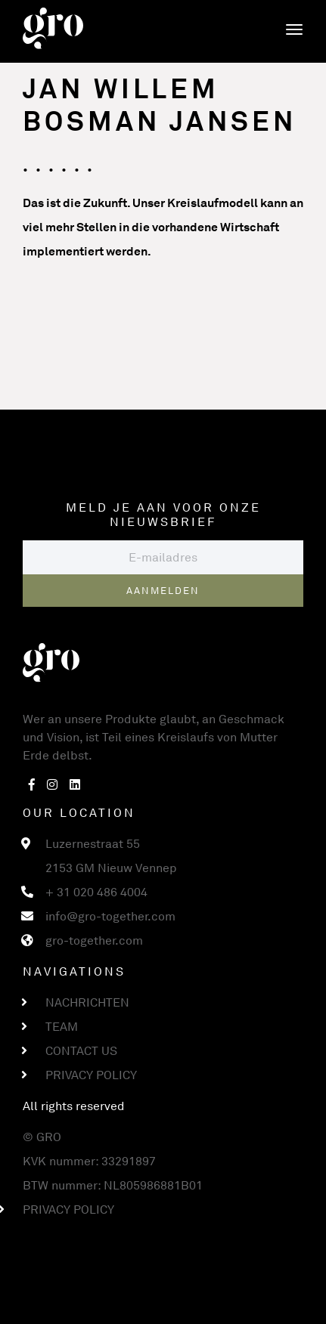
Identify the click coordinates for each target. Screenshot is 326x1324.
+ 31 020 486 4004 (96, 891)
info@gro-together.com (110, 915)
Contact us (81, 1050)
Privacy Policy (91, 1074)
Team (61, 1026)
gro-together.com (94, 940)
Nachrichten (87, 1002)
